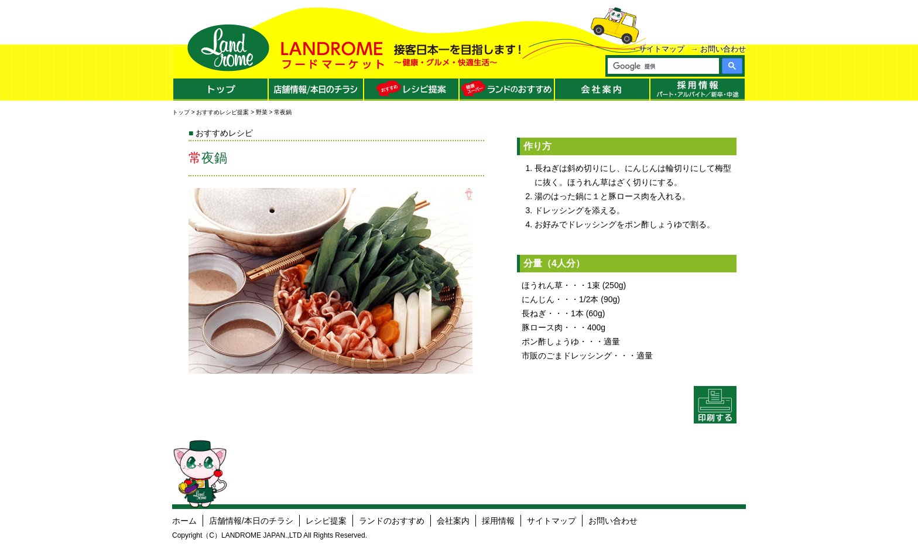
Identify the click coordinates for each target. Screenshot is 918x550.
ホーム (184, 520)
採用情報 (498, 520)
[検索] (663, 66)
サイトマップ (661, 49)
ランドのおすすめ (391, 520)
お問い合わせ (723, 49)
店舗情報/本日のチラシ (251, 520)
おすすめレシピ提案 (222, 112)
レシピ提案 (326, 520)
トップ (181, 112)
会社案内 (453, 520)
